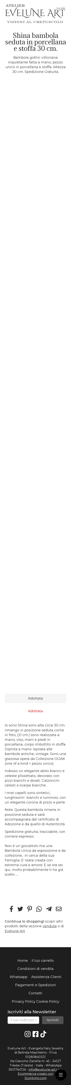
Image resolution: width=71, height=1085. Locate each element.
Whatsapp (18, 977)
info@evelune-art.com (46, 1069)
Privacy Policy (23, 1001)
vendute (50, 926)
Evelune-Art (15, 931)
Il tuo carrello (43, 961)
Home (22, 961)
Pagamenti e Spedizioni (35, 985)
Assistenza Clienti (46, 977)
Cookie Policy (47, 1001)
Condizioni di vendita (35, 969)
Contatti (35, 993)
